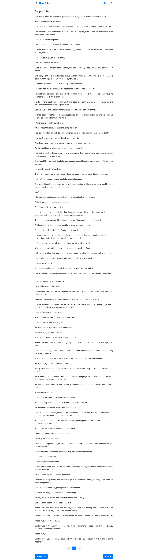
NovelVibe (44, 3)
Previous (41, 556)
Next (108, 556)
